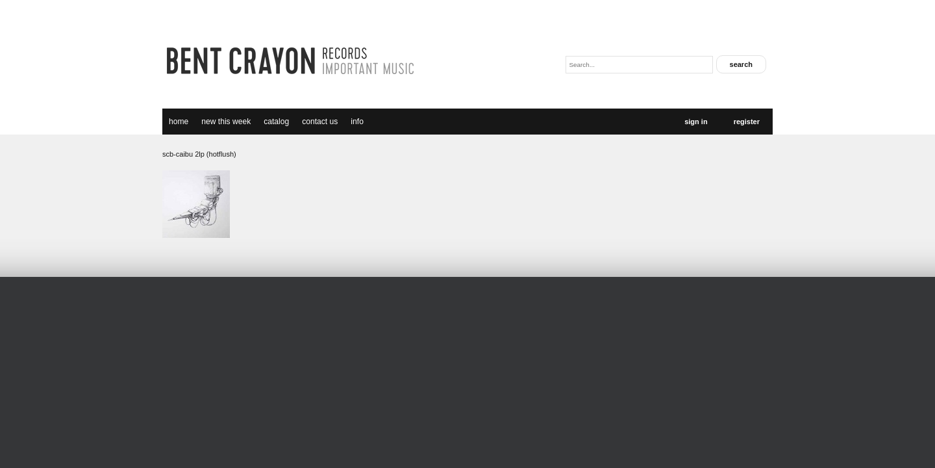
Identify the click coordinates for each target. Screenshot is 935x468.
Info (357, 121)
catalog (276, 121)
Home (178, 121)
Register (747, 121)
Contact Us (320, 121)
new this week (226, 121)
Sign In (695, 121)
